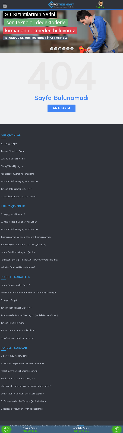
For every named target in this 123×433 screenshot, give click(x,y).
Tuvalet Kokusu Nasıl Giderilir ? (16, 188)
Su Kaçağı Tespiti (9, 143)
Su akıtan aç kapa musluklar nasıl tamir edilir (23, 363)
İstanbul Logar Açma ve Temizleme (18, 196)
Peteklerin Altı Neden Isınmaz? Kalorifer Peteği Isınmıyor (28, 292)
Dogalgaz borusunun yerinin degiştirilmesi (22, 408)
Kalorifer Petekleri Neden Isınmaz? (18, 267)
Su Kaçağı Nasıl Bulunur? (13, 214)
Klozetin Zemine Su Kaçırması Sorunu (19, 370)
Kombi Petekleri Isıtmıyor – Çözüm (18, 252)
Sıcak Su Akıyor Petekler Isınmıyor (17, 338)
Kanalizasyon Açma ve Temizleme (17, 173)
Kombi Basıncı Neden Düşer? (15, 285)
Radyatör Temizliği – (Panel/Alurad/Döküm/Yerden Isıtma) (29, 259)
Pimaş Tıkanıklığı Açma (12, 166)
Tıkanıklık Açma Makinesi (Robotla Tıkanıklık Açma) (26, 237)
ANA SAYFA (61, 108)
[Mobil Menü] (5, 5)
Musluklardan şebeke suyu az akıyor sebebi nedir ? (26, 386)
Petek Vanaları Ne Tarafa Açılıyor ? (18, 378)
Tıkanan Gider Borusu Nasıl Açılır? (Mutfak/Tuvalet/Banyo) (29, 315)
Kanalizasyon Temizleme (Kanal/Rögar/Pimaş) (23, 244)
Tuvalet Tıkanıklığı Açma (12, 151)
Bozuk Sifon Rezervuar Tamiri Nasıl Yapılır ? (22, 393)
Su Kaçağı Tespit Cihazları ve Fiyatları (19, 221)
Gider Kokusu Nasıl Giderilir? (15, 355)
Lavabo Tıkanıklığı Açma (13, 158)
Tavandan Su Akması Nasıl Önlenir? (18, 330)
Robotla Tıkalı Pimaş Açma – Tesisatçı (19, 181)
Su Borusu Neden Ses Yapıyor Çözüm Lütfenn (23, 401)
